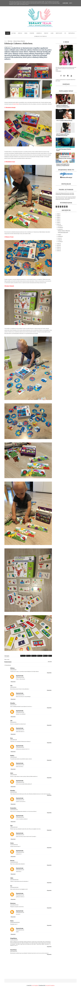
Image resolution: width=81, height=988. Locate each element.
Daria (11, 921)
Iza (11, 886)
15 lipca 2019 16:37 (13, 757)
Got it (70, 3)
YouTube (13, 33)
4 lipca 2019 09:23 (13, 687)
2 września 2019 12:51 (14, 844)
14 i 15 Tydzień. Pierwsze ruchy (64, 120)
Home (7, 33)
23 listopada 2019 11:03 (20, 929)
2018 (58, 243)
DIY (65, 33)
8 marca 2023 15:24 (13, 951)
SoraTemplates (35, 985)
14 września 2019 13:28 (14, 879)
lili (11, 720)
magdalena (13, 938)
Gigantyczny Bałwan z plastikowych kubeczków (62, 106)
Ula (11, 685)
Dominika (13, 808)
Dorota (12, 860)
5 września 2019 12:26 (14, 862)
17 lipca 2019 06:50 (13, 774)
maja (59, 234)
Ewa (11, 738)
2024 (58, 217)
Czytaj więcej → (59, 71)
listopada (60, 227)
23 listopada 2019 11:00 (20, 782)
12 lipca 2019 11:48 (13, 739)
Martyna (12, 903)
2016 (58, 247)
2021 (58, 220)
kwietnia (60, 236)
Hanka (12, 755)
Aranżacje (39, 33)
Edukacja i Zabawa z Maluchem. (64, 230)
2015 (58, 248)
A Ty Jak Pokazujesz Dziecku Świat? (63, 149)
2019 (58, 224)
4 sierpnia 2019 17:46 (14, 809)
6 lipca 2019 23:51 (13, 722)
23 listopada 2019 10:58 (20, 677)
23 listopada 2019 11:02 (20, 869)
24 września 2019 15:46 (14, 904)
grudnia (59, 225)
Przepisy (46, 33)
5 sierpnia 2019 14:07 (14, 827)
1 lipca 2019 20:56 (13, 669)
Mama (25, 33)
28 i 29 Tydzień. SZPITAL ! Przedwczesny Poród (62, 134)
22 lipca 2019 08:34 (13, 792)
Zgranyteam (19, 675)
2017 (58, 245)
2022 (58, 219)
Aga (11, 825)
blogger (50, 661)
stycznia (60, 241)
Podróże (32, 33)
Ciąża (52, 33)
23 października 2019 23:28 (15, 922)
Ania (11, 773)
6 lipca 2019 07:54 (13, 704)
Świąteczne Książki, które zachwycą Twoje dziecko (62, 164)
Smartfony (13, 950)
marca (59, 238)
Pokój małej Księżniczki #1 (63, 232)
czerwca (60, 229)
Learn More (65, 3)
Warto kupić (59, 33)
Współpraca (71, 33)
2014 (58, 250)
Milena (12, 668)
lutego (59, 239)
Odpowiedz (49, 672)
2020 (58, 222)
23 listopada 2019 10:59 (20, 747)
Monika (12, 703)
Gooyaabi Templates (49, 985)
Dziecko (20, 33)
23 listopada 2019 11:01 (20, 817)
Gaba (11, 878)
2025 (58, 215)
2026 (58, 213)
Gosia (12, 843)
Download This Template (40, 36)
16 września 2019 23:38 (14, 887)
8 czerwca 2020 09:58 (14, 939)
